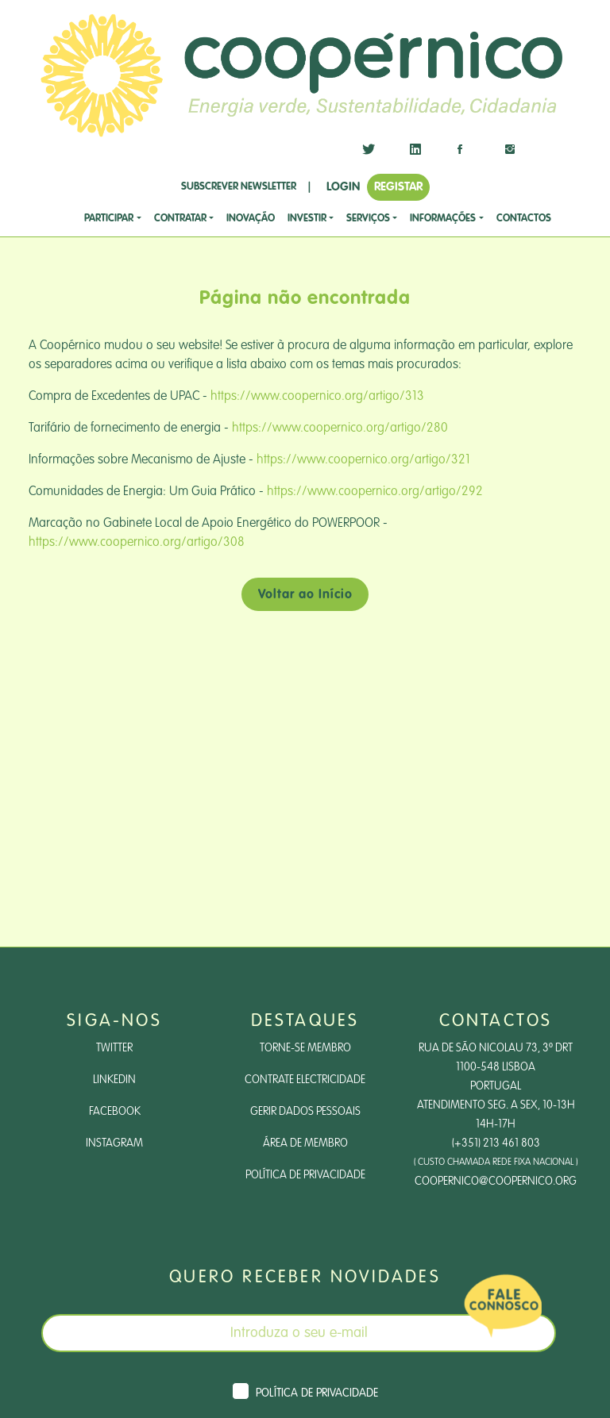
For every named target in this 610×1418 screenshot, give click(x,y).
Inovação (250, 218)
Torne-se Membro (305, 1048)
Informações (443, 218)
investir (307, 218)
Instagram (114, 1143)
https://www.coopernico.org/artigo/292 (375, 492)
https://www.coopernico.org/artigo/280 (340, 428)
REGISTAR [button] (398, 187)
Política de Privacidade (305, 1175)
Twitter (114, 1048)
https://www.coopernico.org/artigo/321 (363, 460)
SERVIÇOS (368, 218)
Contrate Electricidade (305, 1080)
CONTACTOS (523, 218)
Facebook (115, 1111)
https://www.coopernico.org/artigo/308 (137, 542)
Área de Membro (305, 1143)
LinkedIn (114, 1080)
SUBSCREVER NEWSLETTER (238, 187)
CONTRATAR (180, 218)
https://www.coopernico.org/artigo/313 (317, 396)
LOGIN (343, 187)
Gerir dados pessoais (305, 1111)
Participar (108, 218)
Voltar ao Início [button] (305, 595)
